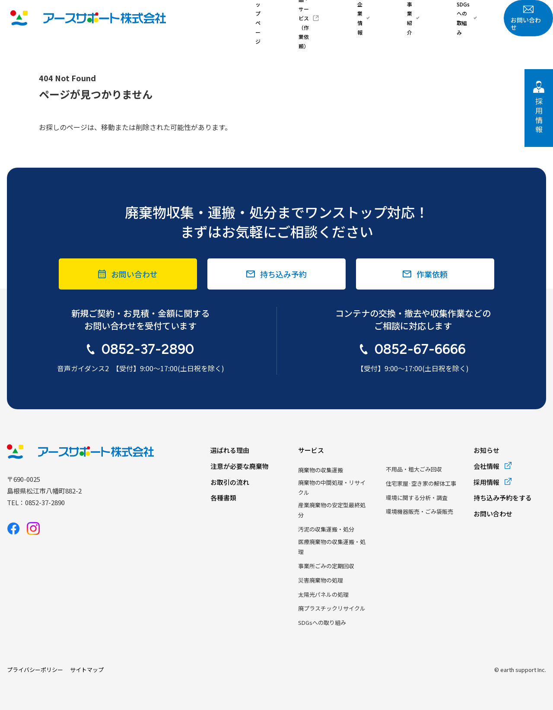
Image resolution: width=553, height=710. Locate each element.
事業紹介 (434, 18)
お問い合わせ (528, 18)
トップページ (305, 18)
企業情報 (402, 18)
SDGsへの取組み (471, 18)
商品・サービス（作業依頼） (352, 18)
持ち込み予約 (283, 274)
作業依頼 (432, 274)
